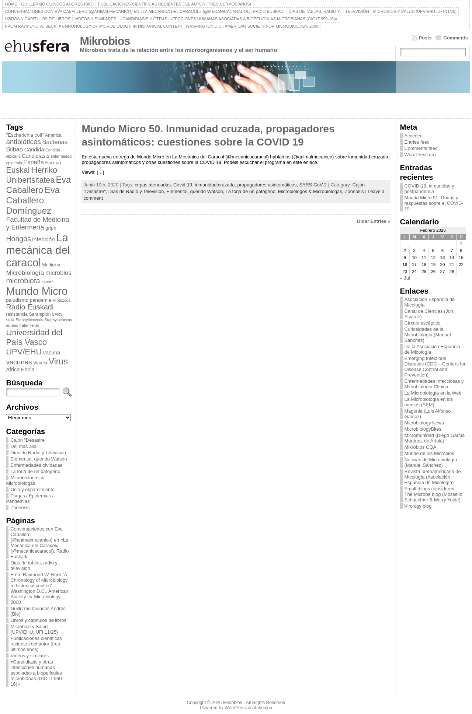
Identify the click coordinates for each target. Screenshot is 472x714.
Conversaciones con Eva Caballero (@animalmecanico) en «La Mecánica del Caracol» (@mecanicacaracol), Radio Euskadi (39, 542)
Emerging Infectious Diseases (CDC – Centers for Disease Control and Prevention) (435, 367)
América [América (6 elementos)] (53, 135)
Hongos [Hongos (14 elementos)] (18, 239)
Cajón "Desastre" (28, 440)
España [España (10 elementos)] (33, 162)
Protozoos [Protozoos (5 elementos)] (61, 300)
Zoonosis (20, 507)
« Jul (405, 278)
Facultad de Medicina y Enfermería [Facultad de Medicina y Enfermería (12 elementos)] (37, 223)
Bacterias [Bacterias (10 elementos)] (54, 142)
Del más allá (23, 446)
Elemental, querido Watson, (196, 191)
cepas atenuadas (152, 185)
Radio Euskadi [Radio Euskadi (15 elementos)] (29, 307)
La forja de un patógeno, (252, 191)
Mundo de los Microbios (429, 453)
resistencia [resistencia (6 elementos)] (16, 314)
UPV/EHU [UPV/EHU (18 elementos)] (24, 351)
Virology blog (418, 506)
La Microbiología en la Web (433, 393)
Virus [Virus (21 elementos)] (58, 361)
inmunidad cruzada (215, 185)
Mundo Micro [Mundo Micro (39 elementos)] (36, 291)
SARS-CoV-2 (313, 185)
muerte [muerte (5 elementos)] (47, 282)
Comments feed (421, 148)
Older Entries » (374, 221)
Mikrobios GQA (421, 447)
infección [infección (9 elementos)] (43, 239)
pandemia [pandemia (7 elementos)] (41, 300)
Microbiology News (424, 423)
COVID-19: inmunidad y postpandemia (429, 188)
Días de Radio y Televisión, (137, 191)
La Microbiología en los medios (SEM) (429, 401)
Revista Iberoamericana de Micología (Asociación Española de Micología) (433, 477)
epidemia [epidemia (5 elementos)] (14, 163)
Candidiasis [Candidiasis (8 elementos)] (35, 156)
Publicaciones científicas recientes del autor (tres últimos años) (36, 644)
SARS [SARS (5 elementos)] (57, 314)
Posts (425, 38)
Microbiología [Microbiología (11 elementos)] (25, 272)
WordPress (236, 707)
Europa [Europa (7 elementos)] (53, 162)
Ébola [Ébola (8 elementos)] (28, 369)
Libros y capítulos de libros (38, 620)
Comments (455, 38)
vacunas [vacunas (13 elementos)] (19, 362)
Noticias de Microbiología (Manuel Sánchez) (431, 462)
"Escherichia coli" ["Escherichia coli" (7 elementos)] (25, 135)
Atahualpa (262, 707)
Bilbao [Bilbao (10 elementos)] (14, 149)
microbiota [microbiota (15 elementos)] (23, 281)
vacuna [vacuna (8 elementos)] (51, 353)
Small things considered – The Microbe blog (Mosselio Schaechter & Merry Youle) (433, 494)
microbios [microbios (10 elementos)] (58, 272)
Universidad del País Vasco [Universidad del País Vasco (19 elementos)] (34, 337)
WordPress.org (420, 154)
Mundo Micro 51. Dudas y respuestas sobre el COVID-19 (434, 203)
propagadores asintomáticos (267, 185)
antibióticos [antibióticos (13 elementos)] (23, 142)
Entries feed (417, 142)
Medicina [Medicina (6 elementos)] (51, 264)
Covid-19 (182, 185)
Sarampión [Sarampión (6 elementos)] (40, 314)
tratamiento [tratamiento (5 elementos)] (29, 325)
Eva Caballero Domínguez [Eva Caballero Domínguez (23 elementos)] (33, 200)
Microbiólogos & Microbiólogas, (311, 191)
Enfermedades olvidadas (36, 465)
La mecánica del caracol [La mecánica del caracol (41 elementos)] (38, 250)
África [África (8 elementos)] (13, 369)
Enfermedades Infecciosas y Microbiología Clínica (434, 383)
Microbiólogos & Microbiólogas (25, 480)
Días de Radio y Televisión (38, 452)
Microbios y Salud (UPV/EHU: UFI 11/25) (34, 629)
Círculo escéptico (423, 323)
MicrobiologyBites (423, 429)
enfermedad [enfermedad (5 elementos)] (61, 156)
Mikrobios (105, 41)
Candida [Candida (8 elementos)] (34, 150)
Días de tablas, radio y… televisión (36, 565)
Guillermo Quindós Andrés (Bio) (37, 611)
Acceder (413, 136)
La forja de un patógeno (35, 471)
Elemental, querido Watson (38, 459)
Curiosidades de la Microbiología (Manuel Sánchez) (428, 334)
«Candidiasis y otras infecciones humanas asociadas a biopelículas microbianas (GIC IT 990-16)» (36, 673)
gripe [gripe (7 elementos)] (50, 228)
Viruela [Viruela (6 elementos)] (40, 362)
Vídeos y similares (29, 655)
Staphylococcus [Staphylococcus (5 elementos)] (29, 320)
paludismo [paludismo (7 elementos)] (17, 300)
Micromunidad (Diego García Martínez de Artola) (435, 438)
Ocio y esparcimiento (32, 489)
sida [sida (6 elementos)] (10, 319)
